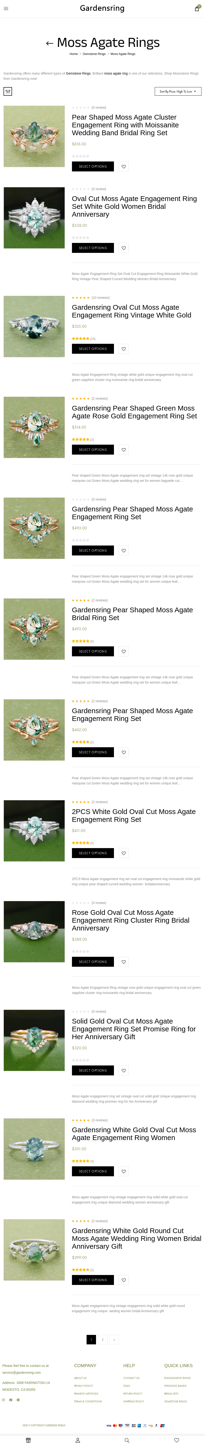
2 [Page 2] (103, 1339)
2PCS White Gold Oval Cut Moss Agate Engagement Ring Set (134, 815)
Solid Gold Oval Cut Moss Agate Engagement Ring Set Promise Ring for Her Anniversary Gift (134, 1029)
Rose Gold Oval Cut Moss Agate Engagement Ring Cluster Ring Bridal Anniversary (131, 920)
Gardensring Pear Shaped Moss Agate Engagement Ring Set (132, 513)
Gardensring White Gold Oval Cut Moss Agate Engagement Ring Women (134, 1133)
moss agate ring (116, 73)
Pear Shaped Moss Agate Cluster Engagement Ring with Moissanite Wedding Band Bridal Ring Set (125, 125)
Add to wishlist (124, 166)
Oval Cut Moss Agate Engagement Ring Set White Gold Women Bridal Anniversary (134, 206)
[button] (196, 9)
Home (74, 54)
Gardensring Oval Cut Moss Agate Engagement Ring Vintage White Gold (131, 311)
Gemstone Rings (94, 54)
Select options (93, 166)
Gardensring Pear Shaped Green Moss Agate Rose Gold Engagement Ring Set (134, 412)
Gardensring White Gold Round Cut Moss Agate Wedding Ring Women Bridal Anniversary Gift (136, 1238)
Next (114, 1339)
